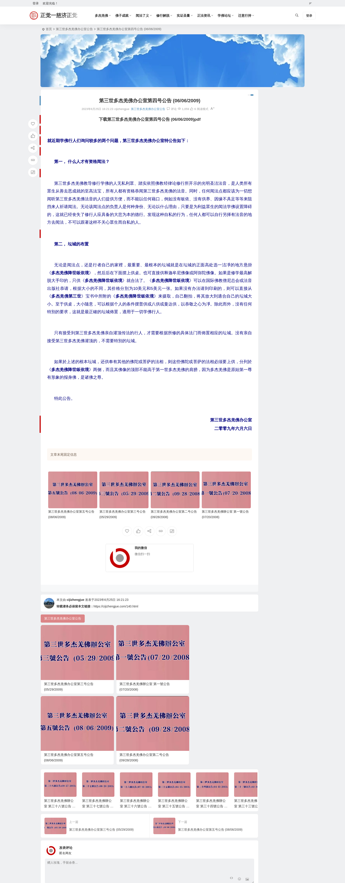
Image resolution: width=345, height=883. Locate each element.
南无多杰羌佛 (246, 424)
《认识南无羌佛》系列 (252, 322)
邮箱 (112, 810)
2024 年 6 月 (245, 164)
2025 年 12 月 (246, 113)
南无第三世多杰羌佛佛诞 (254, 220)
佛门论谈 (243, 259)
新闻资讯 (243, 342)
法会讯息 (243, 335)
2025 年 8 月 (245, 138)
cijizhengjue (75, 610)
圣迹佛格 (243, 405)
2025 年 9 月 (245, 132)
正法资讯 (206, 15)
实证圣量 (185, 15)
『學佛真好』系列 (249, 316)
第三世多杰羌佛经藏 (251, 367)
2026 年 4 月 (245, 100)
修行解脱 (165, 15)
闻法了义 (144, 15)
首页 (49, 29)
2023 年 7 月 (245, 183)
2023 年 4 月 (245, 202)
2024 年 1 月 (245, 170)
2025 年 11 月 (246, 119)
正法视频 (243, 246)
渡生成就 (243, 412)
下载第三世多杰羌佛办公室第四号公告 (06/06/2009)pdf (136, 119)
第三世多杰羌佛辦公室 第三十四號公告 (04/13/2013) (211, 725)
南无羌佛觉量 (246, 393)
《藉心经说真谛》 (249, 271)
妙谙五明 (243, 418)
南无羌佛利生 (246, 361)
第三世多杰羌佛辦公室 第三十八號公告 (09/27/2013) (59, 725)
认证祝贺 (243, 399)
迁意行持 (247, 15)
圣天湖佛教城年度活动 (252, 310)
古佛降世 (243, 329)
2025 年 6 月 (245, 144)
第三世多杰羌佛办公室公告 (74, 29)
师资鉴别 (243, 252)
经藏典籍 (243, 265)
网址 (173, 810)
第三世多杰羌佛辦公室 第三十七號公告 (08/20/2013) (97, 725)
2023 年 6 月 (245, 189)
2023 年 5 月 (245, 195)
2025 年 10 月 (246, 125)
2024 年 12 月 (246, 157)
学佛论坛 (226, 15)
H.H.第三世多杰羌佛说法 (254, 373)
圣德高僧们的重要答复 (252, 233)
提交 (59, 822)
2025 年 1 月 (245, 151)
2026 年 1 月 (245, 106)
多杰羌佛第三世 (248, 386)
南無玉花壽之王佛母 (251, 291)
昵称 (51, 810)
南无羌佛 (243, 380)
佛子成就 (124, 15)
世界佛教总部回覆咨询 (252, 284)
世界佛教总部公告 (249, 227)
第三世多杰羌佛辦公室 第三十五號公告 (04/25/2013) (173, 725)
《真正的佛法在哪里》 (252, 297)
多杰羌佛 (103, 15)
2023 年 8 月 (245, 176)
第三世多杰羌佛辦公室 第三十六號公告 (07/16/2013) (135, 725)
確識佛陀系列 (246, 303)
